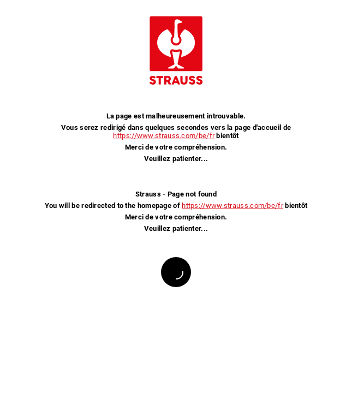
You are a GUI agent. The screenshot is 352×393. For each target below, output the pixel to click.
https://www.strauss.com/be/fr (163, 136)
